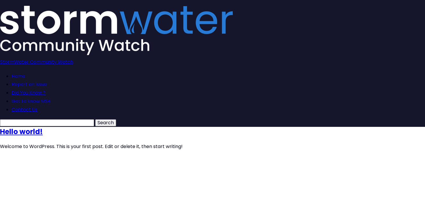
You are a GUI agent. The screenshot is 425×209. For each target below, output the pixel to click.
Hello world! (21, 131)
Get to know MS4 (31, 101)
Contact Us (24, 109)
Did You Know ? (29, 92)
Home (18, 76)
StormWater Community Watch (36, 62)
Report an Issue (29, 84)
